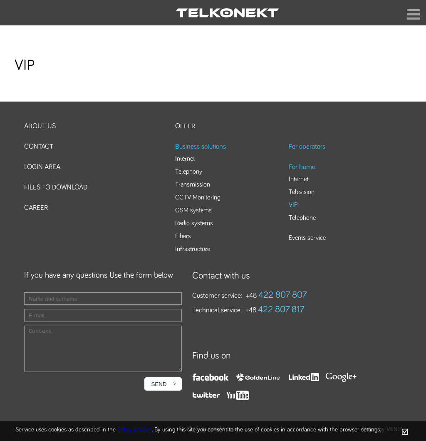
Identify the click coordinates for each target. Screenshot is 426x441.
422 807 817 (281, 309)
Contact (38, 146)
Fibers (183, 236)
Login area (42, 167)
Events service (307, 237)
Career (36, 208)
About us (40, 126)
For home (302, 167)
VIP (293, 205)
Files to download (55, 187)
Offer (185, 126)
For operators (307, 146)
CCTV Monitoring (197, 197)
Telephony (188, 171)
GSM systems (193, 210)
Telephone (302, 217)
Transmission (192, 184)
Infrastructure (192, 249)
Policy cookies (134, 429)
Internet (185, 158)
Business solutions (200, 146)
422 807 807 (282, 295)
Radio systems (194, 223)
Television (302, 192)
